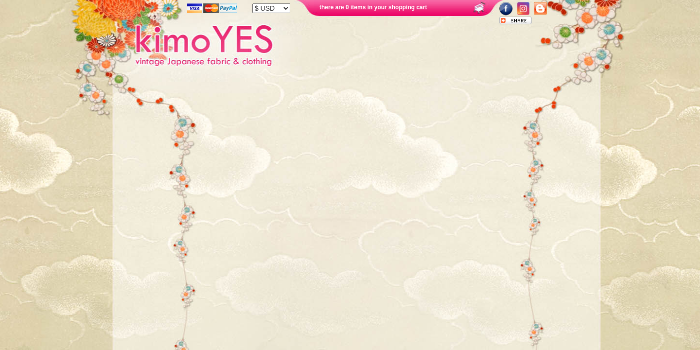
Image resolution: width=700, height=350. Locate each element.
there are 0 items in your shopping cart (373, 7)
